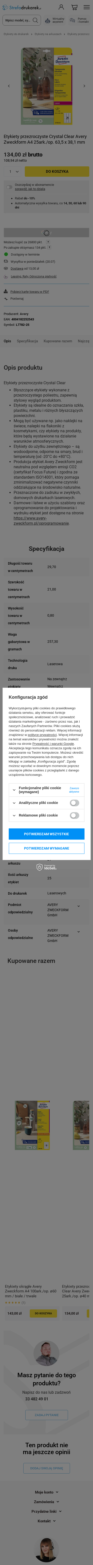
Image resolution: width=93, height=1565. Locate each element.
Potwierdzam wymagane (46, 848)
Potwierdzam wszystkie (46, 834)
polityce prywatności (42, 735)
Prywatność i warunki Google (53, 744)
